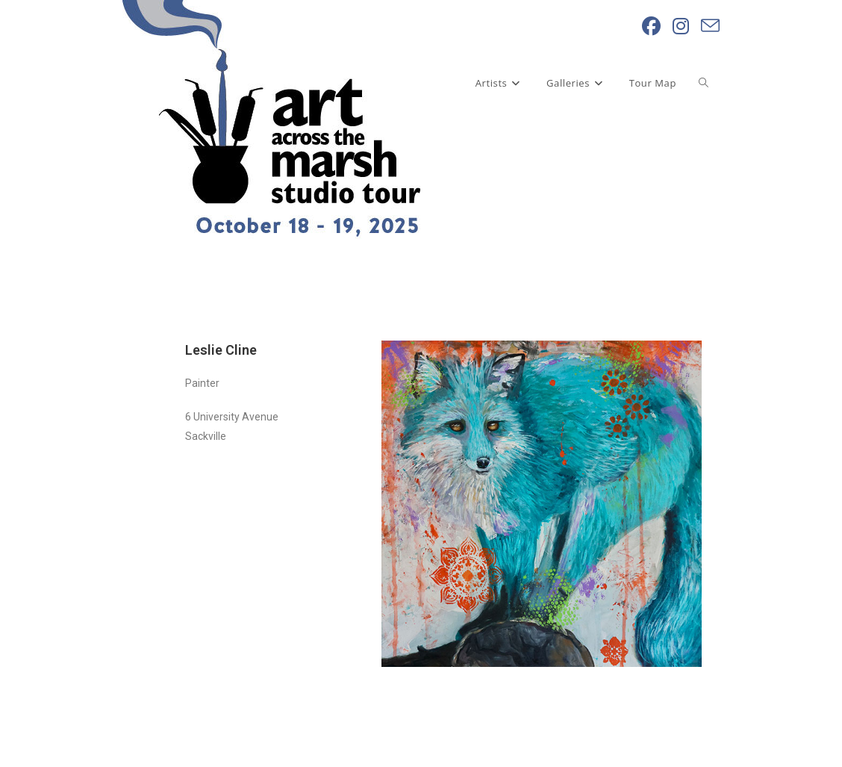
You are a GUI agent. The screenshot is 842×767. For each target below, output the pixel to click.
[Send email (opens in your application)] (710, 26)
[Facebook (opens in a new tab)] (651, 26)
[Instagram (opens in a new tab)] (681, 26)
